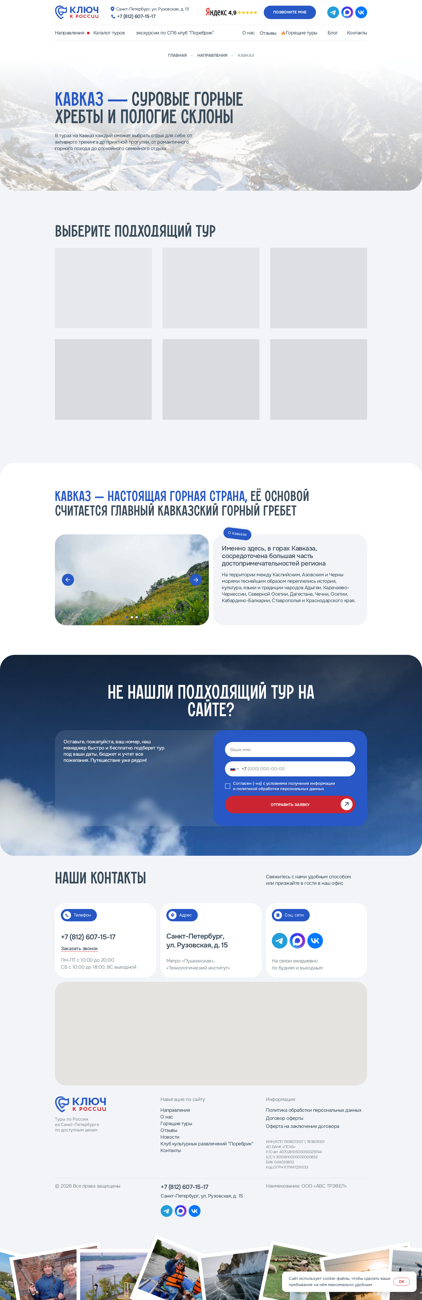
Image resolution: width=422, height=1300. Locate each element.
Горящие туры (176, 1124)
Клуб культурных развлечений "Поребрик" (206, 1144)
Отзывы (168, 1130)
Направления (212, 55)
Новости (170, 1137)
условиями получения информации (300, 783)
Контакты (170, 1150)
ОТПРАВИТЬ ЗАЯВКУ (290, 804)
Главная (177, 55)
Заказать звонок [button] (79, 948)
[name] (290, 749)
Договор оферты (284, 1118)
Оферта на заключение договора (302, 1126)
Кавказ (246, 55)
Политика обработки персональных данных (313, 1110)
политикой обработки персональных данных (280, 788)
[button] (290, 12)
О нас (166, 1117)
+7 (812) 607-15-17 (136, 16)
